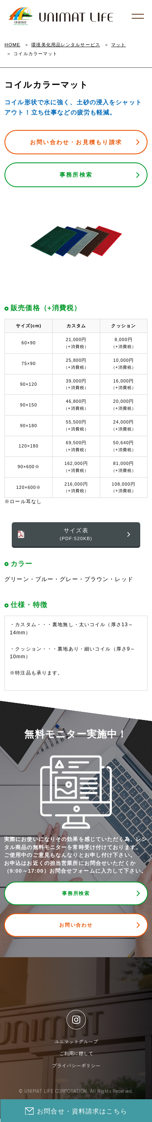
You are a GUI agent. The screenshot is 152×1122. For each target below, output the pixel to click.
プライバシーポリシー (76, 1068)
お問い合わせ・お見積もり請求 (76, 142)
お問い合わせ (76, 927)
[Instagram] (76, 1023)
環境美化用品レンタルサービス (65, 44)
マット (118, 44)
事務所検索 (76, 174)
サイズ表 (76, 535)
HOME (12, 44)
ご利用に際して (76, 1056)
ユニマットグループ (76, 1044)
